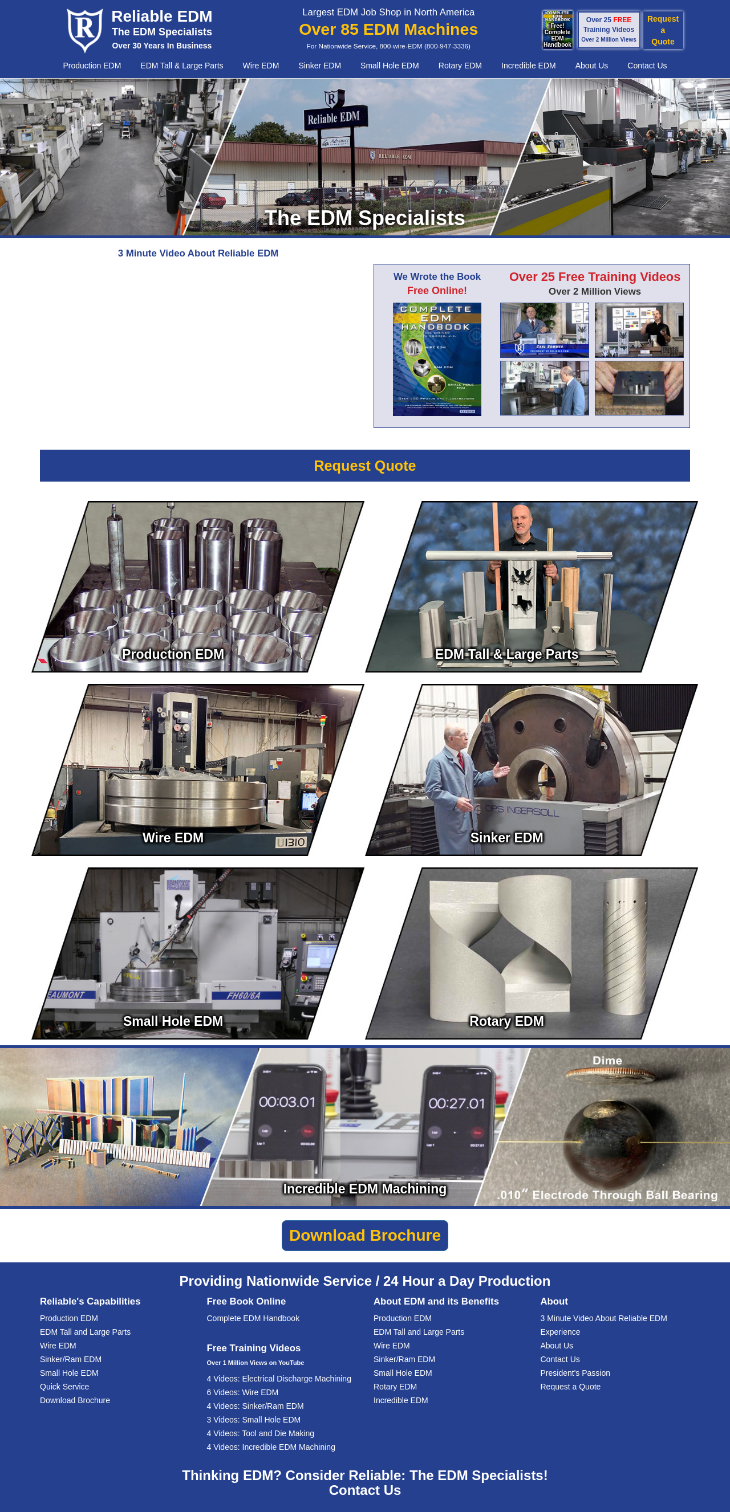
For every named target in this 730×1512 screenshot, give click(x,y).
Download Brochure (75, 1400)
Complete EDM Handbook (253, 1318)
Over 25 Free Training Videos (594, 277)
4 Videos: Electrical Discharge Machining (279, 1378)
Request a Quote (571, 1386)
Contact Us (647, 65)
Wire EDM (261, 65)
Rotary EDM (460, 65)
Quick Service (64, 1386)
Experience (561, 1331)
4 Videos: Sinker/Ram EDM (255, 1406)
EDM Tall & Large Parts (181, 65)
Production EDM (92, 65)
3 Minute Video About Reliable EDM (604, 1318)
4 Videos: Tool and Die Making (261, 1433)
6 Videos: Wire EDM (243, 1392)
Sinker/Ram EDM (71, 1359)
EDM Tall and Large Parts (85, 1331)
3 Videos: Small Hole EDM (254, 1419)
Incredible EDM (528, 65)
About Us (592, 65)
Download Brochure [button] (365, 1235)
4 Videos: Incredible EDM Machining (271, 1447)
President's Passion (576, 1372)
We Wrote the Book (437, 276)
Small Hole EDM (389, 65)
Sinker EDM (319, 65)
